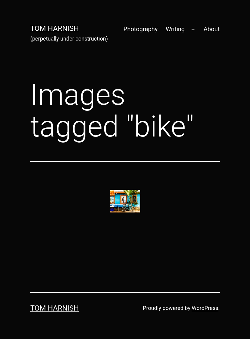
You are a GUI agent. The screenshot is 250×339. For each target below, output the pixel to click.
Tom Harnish (54, 28)
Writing (175, 29)
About (212, 29)
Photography (140, 29)
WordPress (205, 308)
